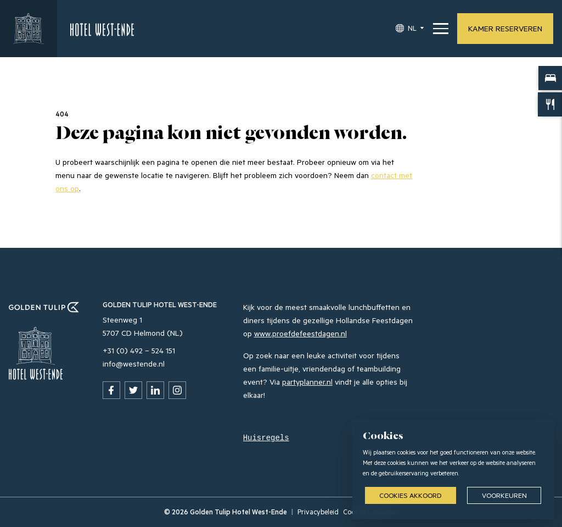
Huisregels (266, 438)
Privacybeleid (318, 512)
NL (412, 28)
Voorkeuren (504, 495)
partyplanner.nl (307, 381)
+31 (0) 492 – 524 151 (139, 350)
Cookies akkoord (410, 495)
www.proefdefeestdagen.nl (300, 333)
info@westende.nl (134, 363)
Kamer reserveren (505, 28)
